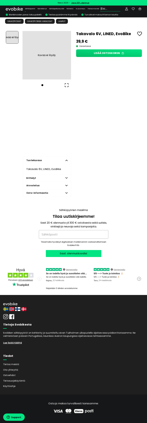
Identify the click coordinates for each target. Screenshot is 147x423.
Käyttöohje (9, 386)
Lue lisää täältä (12, 342)
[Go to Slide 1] (12, 37)
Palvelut (70, 9)
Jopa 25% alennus (80, 2)
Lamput (61, 21)
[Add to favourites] (139, 34)
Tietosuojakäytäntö (14, 380)
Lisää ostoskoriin (109, 53)
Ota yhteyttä (10, 369)
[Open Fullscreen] (66, 85)
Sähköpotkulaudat (56, 9)
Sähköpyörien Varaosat (39, 21)
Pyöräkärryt (42, 9)
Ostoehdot (9, 375)
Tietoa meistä (93, 9)
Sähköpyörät (30, 9)
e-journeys (80, 9)
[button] (47, 55)
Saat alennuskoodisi (73, 253)
